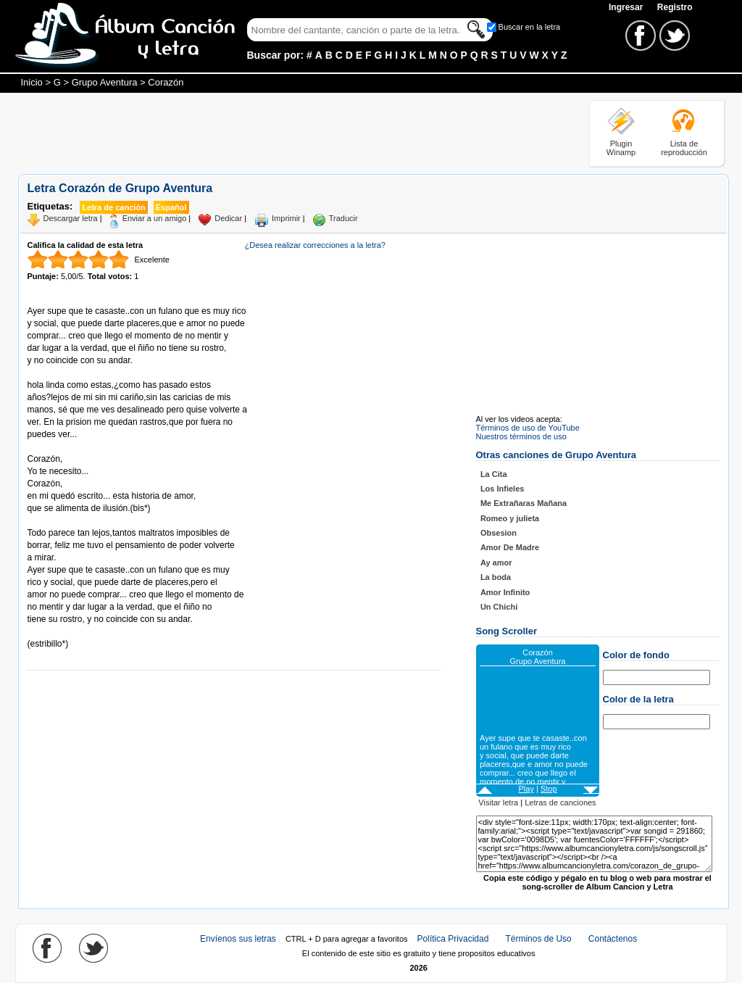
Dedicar (228, 218)
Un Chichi (498, 606)
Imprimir (286, 218)
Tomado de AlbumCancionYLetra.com (88, 632)
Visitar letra (498, 802)
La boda (495, 577)
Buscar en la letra (530, 26)
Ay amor (496, 562)
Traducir (343, 218)
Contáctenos (612, 939)
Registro (675, 7)
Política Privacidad (453, 939)
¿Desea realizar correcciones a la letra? (315, 245)
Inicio (32, 82)
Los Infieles (502, 488)
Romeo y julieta (509, 518)
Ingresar (627, 7)
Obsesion (498, 532)
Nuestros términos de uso (521, 436)
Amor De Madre (509, 547)
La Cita (493, 474)
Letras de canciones (560, 802)
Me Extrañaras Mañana (523, 503)
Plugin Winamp (620, 148)
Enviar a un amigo (154, 218)
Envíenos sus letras (238, 939)
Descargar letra (70, 218)
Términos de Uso (538, 939)
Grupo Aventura (105, 82)
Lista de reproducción (684, 148)
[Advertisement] (282, 132)
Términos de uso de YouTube (528, 427)
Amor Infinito (505, 592)
